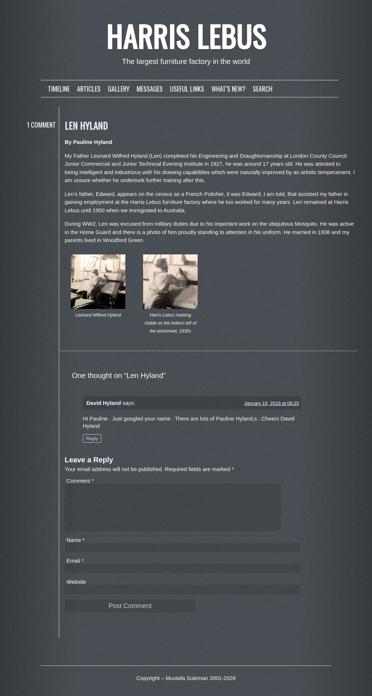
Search (262, 88)
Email (75, 569)
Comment (80, 481)
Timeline (59, 88)
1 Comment (41, 124)
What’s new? (228, 88)
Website (76, 590)
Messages (150, 88)
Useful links (187, 88)
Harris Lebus (186, 36)
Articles (89, 88)
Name (75, 549)
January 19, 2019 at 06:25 (271, 403)
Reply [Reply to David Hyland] (92, 438)
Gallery (118, 88)
